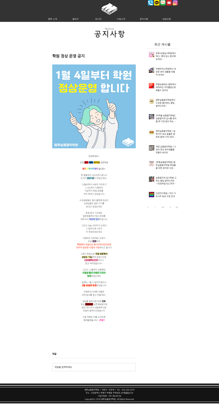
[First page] (148, 207)
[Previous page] (154, 207)
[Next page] (169, 207)
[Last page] (176, 207)
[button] (52, 19)
